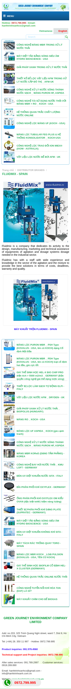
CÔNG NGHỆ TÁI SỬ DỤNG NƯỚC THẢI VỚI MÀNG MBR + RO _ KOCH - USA (41, 102)
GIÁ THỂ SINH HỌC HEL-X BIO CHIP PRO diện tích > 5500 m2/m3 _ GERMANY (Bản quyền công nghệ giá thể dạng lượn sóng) (40, 375)
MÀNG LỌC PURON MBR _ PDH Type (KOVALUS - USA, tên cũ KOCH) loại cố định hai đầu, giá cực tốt (42, 362)
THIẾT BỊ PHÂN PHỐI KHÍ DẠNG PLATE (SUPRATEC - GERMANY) (39, 511)
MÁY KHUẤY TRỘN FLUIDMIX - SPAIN (35, 329)
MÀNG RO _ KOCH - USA (31, 419)
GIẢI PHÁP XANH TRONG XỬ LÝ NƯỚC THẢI (42, 67)
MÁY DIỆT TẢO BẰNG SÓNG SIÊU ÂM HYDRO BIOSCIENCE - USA (38, 57)
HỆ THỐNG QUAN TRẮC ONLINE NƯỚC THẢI (42, 576)
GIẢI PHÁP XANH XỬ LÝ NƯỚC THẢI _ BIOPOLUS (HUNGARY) (38, 410)
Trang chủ (8, 170)
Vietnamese (43, 31)
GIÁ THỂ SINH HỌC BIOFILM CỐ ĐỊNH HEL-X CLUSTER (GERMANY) (41, 567)
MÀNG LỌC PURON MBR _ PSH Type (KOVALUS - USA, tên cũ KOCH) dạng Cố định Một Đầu (40, 348)
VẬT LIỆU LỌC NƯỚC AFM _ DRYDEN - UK (41, 397)
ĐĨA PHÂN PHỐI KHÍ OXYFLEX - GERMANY (41, 487)
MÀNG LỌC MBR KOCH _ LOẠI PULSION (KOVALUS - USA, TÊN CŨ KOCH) (40, 556)
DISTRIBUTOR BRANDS (31, 170)
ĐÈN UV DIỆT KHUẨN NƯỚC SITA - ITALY (40, 475)
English (61, 31)
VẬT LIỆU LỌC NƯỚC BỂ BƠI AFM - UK (38, 157)
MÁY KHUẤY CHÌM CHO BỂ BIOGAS (37, 599)
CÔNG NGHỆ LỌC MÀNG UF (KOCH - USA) (41, 123)
